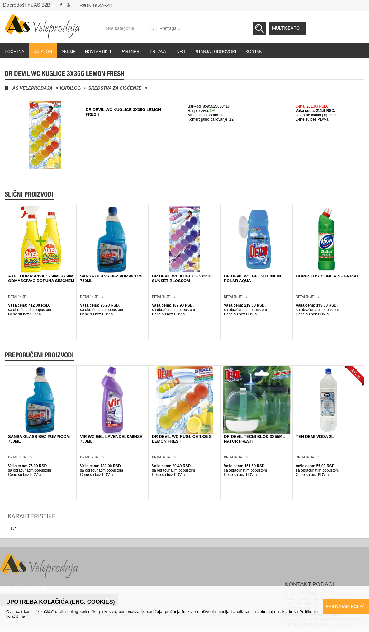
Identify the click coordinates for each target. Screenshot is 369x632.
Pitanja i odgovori (215, 51)
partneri (130, 51)
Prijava (158, 51)
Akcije (68, 51)
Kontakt (254, 51)
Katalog (43, 51)
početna (14, 51)
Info (180, 51)
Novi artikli (98, 51)
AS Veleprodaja (32, 88)
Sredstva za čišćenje (114, 88)
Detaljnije (17, 297)
